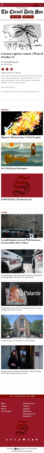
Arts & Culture (6, 411)
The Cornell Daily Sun (10, 62)
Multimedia (27, 411)
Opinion (4, 406)
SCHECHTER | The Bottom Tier (16, 199)
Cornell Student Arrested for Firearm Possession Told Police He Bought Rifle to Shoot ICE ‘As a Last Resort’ (21, 276)
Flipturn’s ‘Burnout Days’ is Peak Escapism (21, 137)
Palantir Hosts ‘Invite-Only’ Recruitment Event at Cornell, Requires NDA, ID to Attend (21, 309)
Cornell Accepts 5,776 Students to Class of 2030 (17, 340)
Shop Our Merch (15, 17)
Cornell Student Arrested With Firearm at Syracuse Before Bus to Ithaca (21, 241)
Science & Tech (28, 403)
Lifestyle (26, 406)
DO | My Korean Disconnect (14, 168)
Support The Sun (28, 17)
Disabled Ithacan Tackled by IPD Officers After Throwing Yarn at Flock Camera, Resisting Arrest (21, 372)
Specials (26, 409)
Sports (3, 409)
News (3, 403)
